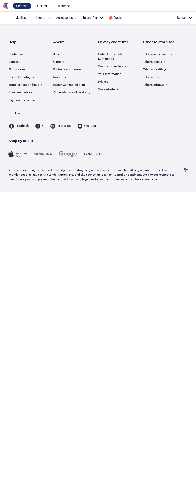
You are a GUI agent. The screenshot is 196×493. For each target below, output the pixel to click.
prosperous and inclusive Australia (133, 179)
